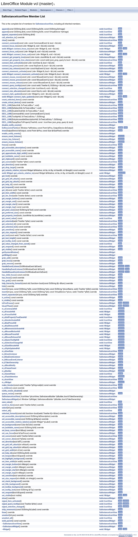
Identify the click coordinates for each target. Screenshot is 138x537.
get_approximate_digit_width (14, 153)
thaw (4, 512)
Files (70, 10)
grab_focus (6, 261)
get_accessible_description (13, 148)
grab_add (6, 258)
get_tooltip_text (8, 241)
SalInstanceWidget (107, 37)
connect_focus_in (9, 46)
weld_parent (7, 521)
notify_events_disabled (11, 391)
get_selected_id (8, 224)
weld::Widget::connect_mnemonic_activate (20, 74)
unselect (5, 515)
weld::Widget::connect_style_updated (17, 97)
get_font (5, 176)
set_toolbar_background (12, 487)
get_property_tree (9, 215)
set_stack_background (11, 481)
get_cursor (6, 162)
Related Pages (21, 10)
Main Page (7, 10)
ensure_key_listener (10, 139)
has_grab (6, 280)
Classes (60, 10)
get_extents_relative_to (11, 170)
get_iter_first (7, 196)
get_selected (7, 221)
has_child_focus (8, 275)
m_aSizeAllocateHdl (10, 345)
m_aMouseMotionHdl (11, 331)
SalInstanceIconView (44, 24)
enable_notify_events (11, 133)
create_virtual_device (11, 102)
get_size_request (9, 232)
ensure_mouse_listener (12, 142)
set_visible (6, 495)
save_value (6, 402)
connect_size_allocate (11, 91)
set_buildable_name (10, 427)
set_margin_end (8, 467)
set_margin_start (9, 470)
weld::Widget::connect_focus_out (16, 54)
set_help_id (6, 453)
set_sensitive (7, 476)
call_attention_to (9, 37)
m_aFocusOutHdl (9, 314)
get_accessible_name (11, 150)
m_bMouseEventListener (12, 360)
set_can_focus (8, 433)
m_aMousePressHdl (10, 334)
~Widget (5, 529)
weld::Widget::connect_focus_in (15, 49)
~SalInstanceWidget (10, 526)
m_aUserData (7, 351)
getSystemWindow (10, 252)
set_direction (7, 442)
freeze (4, 145)
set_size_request (9, 478)
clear (4, 40)
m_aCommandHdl (9, 309)
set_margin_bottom (10, 464)
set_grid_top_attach (10, 447)
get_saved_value (9, 218)
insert (4, 289)
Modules (33, 10)
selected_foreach (9, 413)
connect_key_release (11, 68)
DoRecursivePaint (9, 128)
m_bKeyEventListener (11, 357)
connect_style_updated (11, 94)
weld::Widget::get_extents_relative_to (17, 173)
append (5, 29)
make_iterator (8, 385)
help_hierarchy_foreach (12, 283)
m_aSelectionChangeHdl (12, 343)
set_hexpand (7, 456)
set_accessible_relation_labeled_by (17, 422)
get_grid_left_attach (10, 179)
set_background (8, 425)
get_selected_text (9, 227)
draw (4, 131)
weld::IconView (105, 29)
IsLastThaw (7, 306)
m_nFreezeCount (9, 368)
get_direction (7, 165)
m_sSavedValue (8, 374)
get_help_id (6, 184)
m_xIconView (7, 379)
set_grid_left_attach (10, 444)
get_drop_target (8, 167)
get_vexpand (7, 247)
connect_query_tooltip (11, 85)
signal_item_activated (11, 501)
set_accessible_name (11, 419)
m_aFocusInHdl (8, 312)
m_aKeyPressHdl (9, 323)
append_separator (9, 35)
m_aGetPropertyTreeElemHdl (14, 317)
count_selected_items (11, 100)
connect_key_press (10, 66)
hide (4, 286)
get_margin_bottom (10, 198)
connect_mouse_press (11, 80)
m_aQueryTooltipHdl (10, 340)
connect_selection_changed (13, 88)
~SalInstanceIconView (11, 524)
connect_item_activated (12, 63)
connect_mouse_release (12, 83)
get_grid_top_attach (10, 182)
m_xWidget (6, 382)
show (4, 498)
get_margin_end (8, 201)
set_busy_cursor (9, 430)
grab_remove (7, 264)
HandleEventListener (11, 266)
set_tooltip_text (8, 490)
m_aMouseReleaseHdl (11, 337)
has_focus (6, 278)
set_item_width (8, 461)
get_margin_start (9, 204)
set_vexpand (7, 492)
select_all (6, 411)
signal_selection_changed (13, 507)
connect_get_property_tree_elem (16, 60)
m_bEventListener (9, 354)
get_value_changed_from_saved (15, 244)
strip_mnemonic (8, 509)
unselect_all (7, 518)
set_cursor (6, 436)
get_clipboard (7, 159)
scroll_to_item (8, 405)
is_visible (6, 300)
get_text (5, 235)
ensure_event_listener (11, 136)
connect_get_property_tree (13, 57)
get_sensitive (7, 230)
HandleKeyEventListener (12, 269)
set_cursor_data (8, 439)
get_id (4, 190)
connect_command (10, 43)
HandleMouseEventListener (13, 272)
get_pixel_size (8, 210)
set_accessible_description (13, 416)
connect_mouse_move (11, 77)
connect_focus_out (10, 51)
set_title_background (11, 484)
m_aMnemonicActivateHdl (13, 329)
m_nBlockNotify (8, 365)
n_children (6, 388)
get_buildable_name (10, 156)
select (4, 408)
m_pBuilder (6, 371)
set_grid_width (8, 450)
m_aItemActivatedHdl (11, 320)
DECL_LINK (6, 105)
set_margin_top (8, 473)
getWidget (6, 255)
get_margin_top (8, 207)
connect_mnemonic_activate (14, 71)
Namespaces (46, 10)
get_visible (6, 249)
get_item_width (8, 193)
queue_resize (7, 394)
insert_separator (9, 295)
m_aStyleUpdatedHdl (11, 348)
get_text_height (8, 238)
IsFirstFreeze (7, 303)
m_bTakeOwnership (10, 362)
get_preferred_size (10, 213)
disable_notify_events (11, 125)
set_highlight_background (13, 459)
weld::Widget (104, 49)
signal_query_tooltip (10, 504)
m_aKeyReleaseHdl (10, 326)
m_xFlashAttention (10, 377)
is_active (5, 297)
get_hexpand (7, 187)
